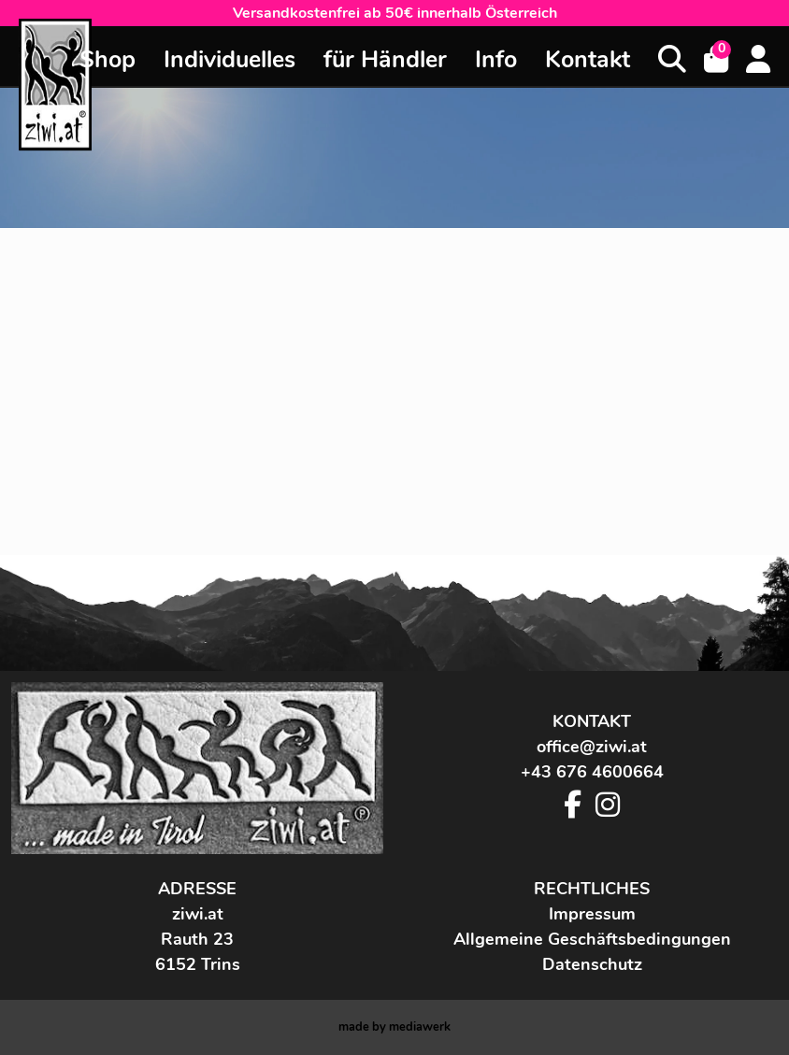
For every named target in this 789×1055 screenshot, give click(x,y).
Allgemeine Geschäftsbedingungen (592, 939)
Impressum (592, 914)
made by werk (394, 1027)
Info (496, 60)
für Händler (385, 60)
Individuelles (229, 60)
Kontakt (587, 60)
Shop (107, 60)
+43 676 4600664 (592, 772)
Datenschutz (592, 964)
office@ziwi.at (592, 746)
